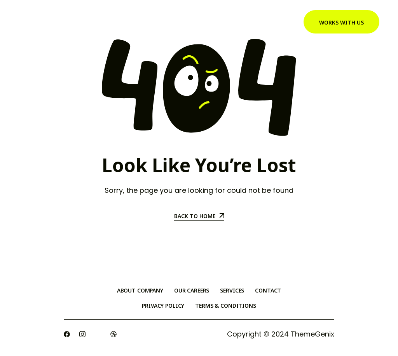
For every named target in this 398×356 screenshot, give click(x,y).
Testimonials (264, 22)
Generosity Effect (146, 22)
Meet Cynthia (208, 22)
